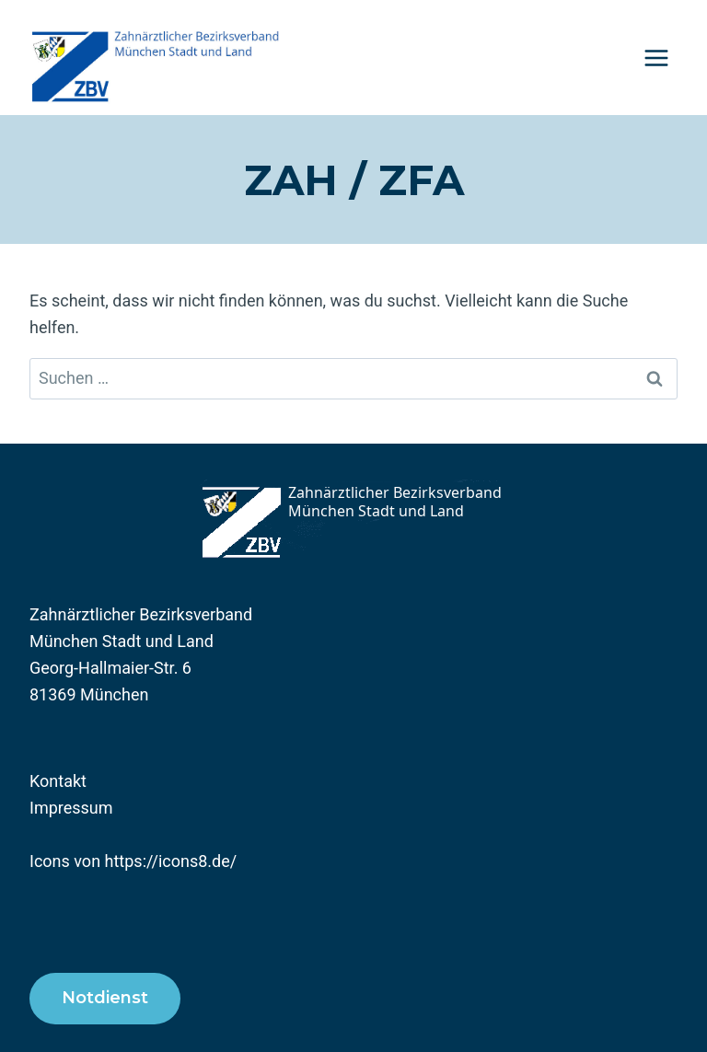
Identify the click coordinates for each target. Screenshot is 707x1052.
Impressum (71, 807)
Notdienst (105, 998)
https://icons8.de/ (171, 861)
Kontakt (58, 781)
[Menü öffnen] (656, 57)
